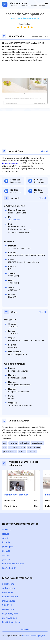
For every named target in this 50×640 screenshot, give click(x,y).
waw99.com (8, 609)
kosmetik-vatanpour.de (12, 163)
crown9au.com (9, 618)
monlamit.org (8, 601)
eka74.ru (6, 529)
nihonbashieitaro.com (13, 563)
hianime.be (7, 592)
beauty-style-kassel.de (16, 494)
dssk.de (6, 555)
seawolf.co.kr (9, 568)
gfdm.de (6, 559)
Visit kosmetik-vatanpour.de (25, 18)
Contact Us (25, 629)
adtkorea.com (9, 588)
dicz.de (5, 538)
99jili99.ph (7, 605)
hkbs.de (6, 542)
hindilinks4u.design (11, 622)
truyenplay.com (10, 613)
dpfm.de (6, 551)
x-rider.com (8, 584)
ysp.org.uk (7, 546)
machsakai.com (10, 596)
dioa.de (5, 533)
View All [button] (44, 151)
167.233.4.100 (14, 220)
